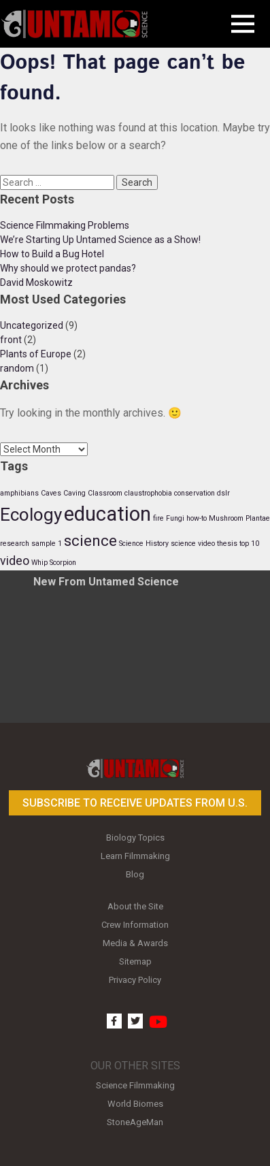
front (11, 339)
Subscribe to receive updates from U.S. (135, 802)
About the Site (135, 906)
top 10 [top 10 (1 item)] (249, 543)
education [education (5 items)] (107, 513)
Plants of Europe (35, 354)
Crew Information (135, 925)
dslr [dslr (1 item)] (223, 493)
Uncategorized (31, 325)
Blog (135, 874)
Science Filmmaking (135, 1085)
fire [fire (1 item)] (158, 518)
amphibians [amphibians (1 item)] (19, 493)
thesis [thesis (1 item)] (227, 543)
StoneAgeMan (135, 1122)
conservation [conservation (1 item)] (194, 493)
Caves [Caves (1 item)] (51, 493)
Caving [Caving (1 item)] (74, 493)
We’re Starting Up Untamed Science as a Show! (100, 239)
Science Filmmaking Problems (64, 225)
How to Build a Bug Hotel (52, 253)
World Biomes (135, 1104)
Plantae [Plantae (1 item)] (258, 518)
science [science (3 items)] (90, 540)
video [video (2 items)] (14, 561)
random (17, 368)
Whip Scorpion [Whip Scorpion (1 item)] (53, 562)
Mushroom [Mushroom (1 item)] (226, 518)
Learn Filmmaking (135, 856)
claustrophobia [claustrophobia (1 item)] (148, 493)
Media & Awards (135, 943)
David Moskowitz (36, 282)
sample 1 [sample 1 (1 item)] (46, 543)
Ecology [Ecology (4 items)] (31, 514)
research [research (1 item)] (14, 543)
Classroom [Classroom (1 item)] (105, 493)
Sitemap (135, 961)
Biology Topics (135, 837)
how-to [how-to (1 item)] (196, 518)
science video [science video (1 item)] (193, 543)
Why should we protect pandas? (68, 268)
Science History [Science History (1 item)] (144, 543)
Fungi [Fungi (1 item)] (175, 518)
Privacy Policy (135, 980)
